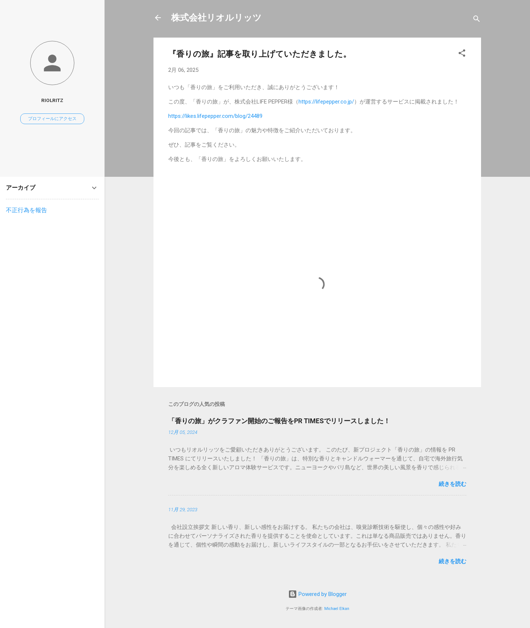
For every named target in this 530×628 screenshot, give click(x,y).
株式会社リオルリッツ (216, 18)
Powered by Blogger (317, 594)
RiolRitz (52, 100)
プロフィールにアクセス (52, 118)
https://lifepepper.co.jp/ (326, 101)
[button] (461, 54)
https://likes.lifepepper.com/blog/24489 (215, 116)
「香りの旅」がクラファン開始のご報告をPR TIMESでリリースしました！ (279, 421)
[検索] (476, 20)
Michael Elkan (336, 608)
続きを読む (452, 484)
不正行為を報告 (26, 210)
